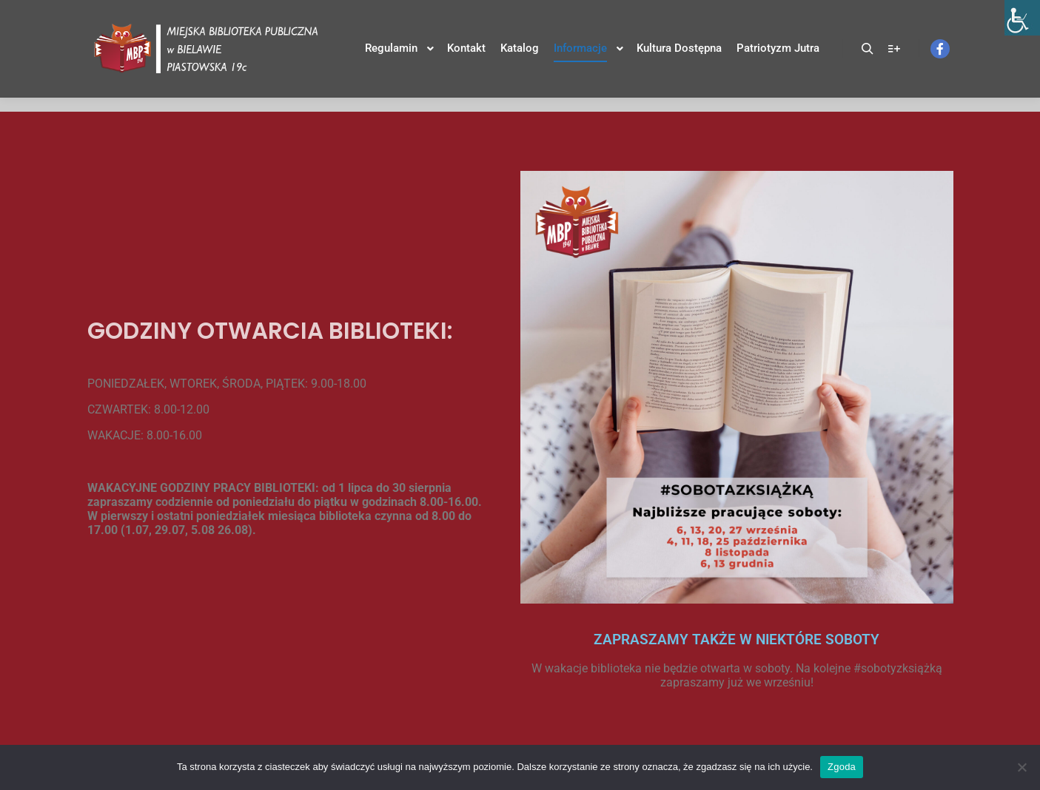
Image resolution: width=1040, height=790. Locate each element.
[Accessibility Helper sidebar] (1022, 18)
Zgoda (842, 766)
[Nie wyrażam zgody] (1021, 767)
